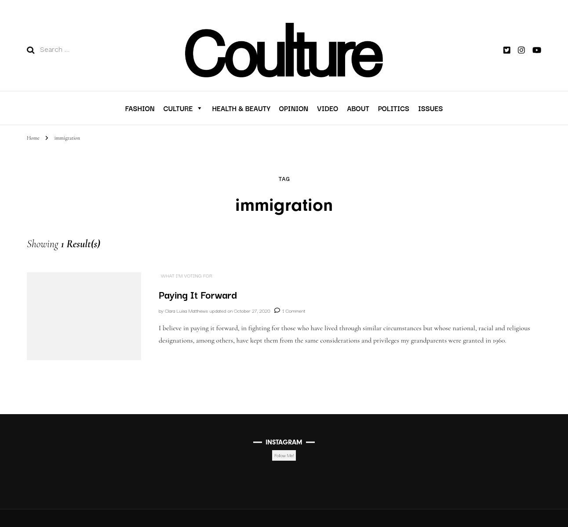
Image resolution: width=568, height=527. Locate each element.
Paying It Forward (198, 294)
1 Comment (293, 310)
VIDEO (327, 108)
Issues (430, 108)
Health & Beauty (241, 108)
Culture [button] (184, 108)
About (358, 108)
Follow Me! (284, 455)
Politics (393, 108)
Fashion (139, 108)
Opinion (293, 108)
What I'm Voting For (186, 275)
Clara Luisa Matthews (186, 310)
